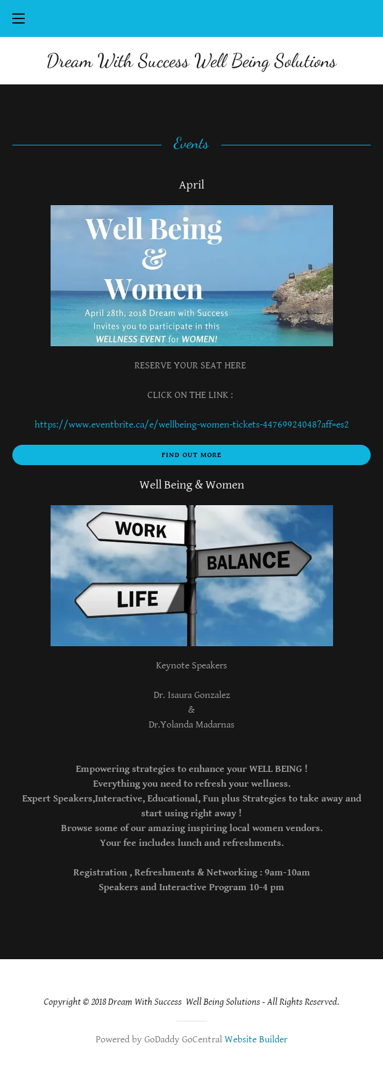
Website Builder (255, 1039)
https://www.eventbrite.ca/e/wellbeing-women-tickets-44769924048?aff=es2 (192, 425)
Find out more (191, 455)
